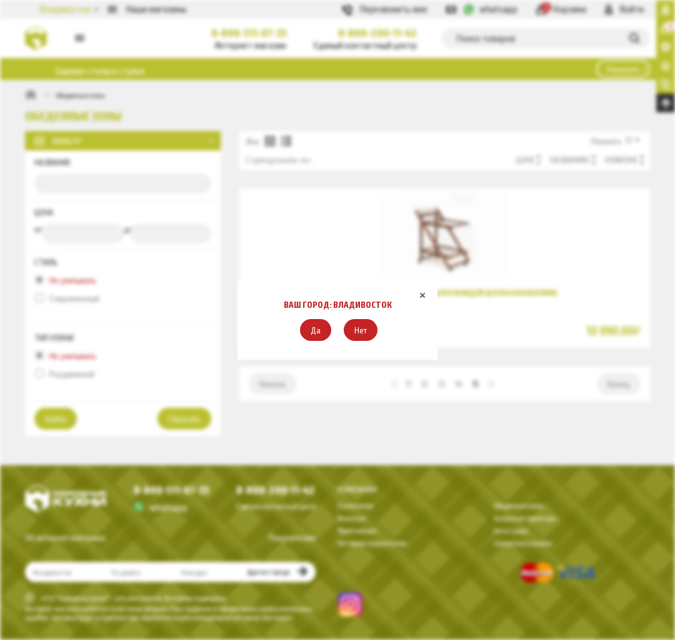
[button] (315, 330)
